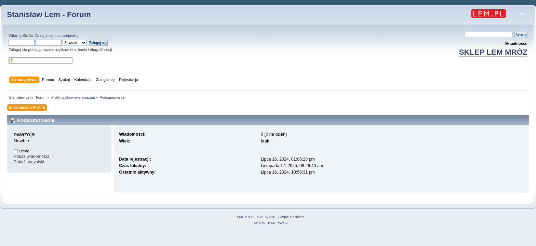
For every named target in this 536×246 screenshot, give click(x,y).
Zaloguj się (44, 35)
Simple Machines (291, 217)
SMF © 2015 (267, 217)
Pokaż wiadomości (31, 156)
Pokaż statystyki (29, 162)
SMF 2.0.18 (246, 217)
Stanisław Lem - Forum (49, 14)
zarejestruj (70, 35)
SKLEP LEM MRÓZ (493, 52)
